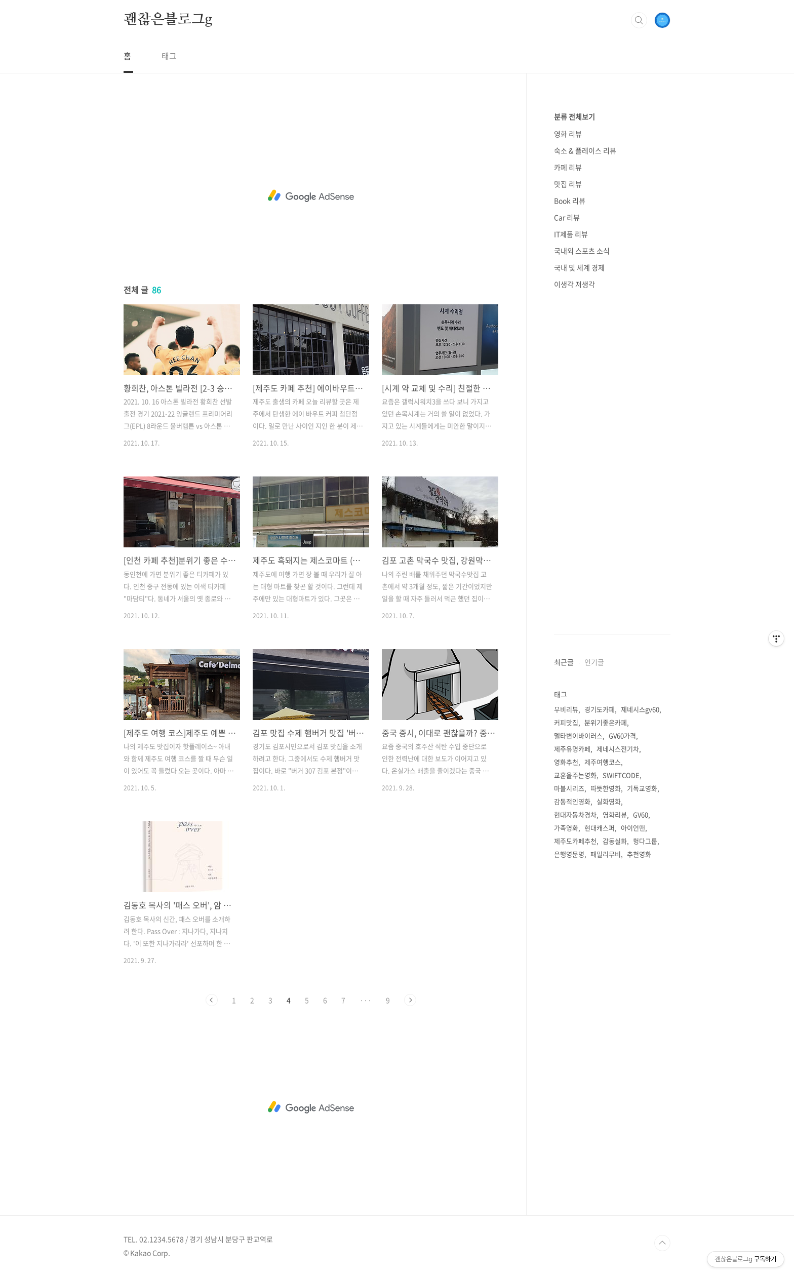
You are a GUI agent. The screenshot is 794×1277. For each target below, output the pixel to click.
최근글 (564, 662)
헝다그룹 (645, 841)
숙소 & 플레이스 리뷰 (585, 150)
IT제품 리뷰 (571, 234)
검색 (639, 20)
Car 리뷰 (567, 217)
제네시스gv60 (640, 709)
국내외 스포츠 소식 (582, 251)
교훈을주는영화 (575, 775)
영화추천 (566, 762)
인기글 (594, 662)
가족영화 (566, 827)
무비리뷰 (566, 709)
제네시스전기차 (618, 748)
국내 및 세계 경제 (579, 267)
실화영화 (609, 801)
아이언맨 (633, 827)
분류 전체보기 (574, 116)
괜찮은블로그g (168, 20)
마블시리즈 (569, 788)
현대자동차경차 (575, 814)
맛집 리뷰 (568, 184)
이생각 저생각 (574, 284)
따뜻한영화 (605, 788)
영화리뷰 (615, 814)
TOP (662, 1243)
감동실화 (615, 841)
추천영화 (639, 854)
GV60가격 (622, 735)
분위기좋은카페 (605, 722)
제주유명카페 (572, 748)
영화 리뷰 (568, 134)
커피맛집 (566, 722)
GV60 (640, 814)
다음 (410, 1000)
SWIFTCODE (621, 775)
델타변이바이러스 (578, 735)
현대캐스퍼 (599, 827)
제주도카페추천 (575, 841)
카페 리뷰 (568, 167)
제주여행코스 (602, 762)
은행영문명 (569, 854)
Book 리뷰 (569, 200)
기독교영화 (642, 788)
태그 (169, 56)
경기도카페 (599, 709)
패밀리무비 (605, 854)
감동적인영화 (572, 801)
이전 (212, 1000)
